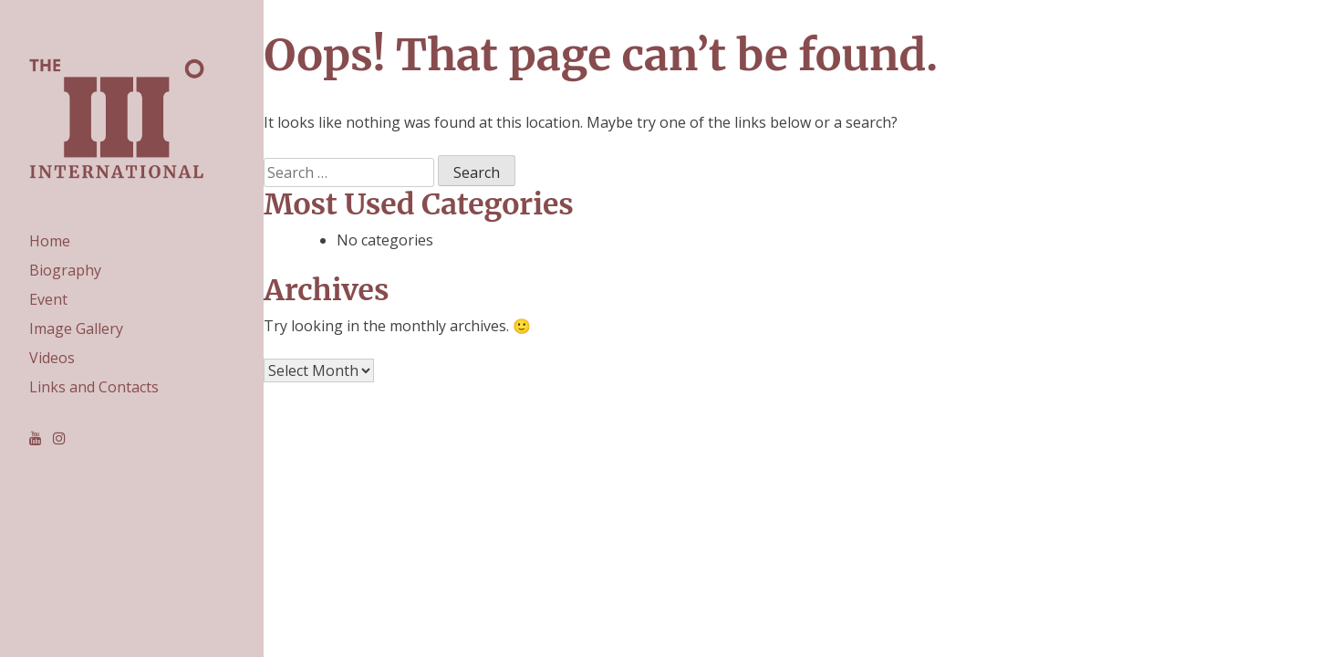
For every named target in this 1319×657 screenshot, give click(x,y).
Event (48, 299)
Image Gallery (76, 328)
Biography (65, 270)
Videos (52, 358)
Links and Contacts (94, 387)
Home (49, 241)
